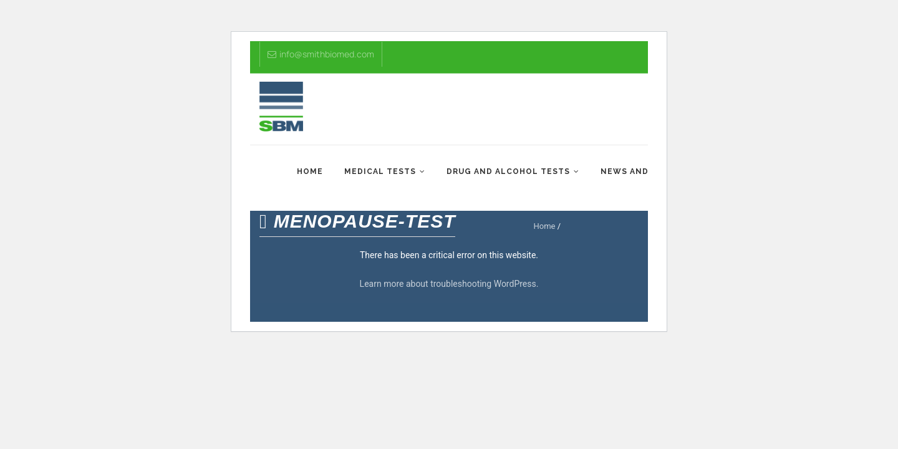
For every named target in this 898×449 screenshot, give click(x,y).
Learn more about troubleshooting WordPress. (449, 284)
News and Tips (636, 171)
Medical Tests (380, 171)
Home (310, 171)
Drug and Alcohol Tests (508, 171)
